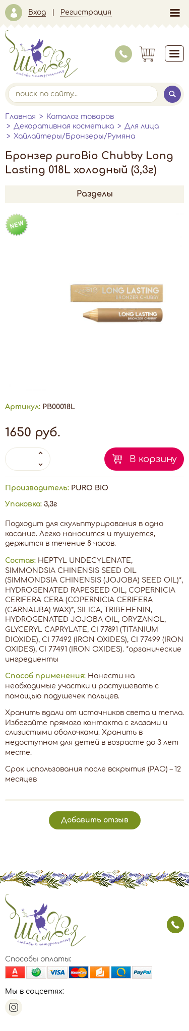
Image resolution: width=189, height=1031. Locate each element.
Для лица (141, 126)
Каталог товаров (80, 116)
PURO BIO (89, 488)
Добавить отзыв (95, 820)
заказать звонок (175, 924)
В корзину (153, 459)
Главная (20, 116)
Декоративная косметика (64, 126)
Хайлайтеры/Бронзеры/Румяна (74, 136)
